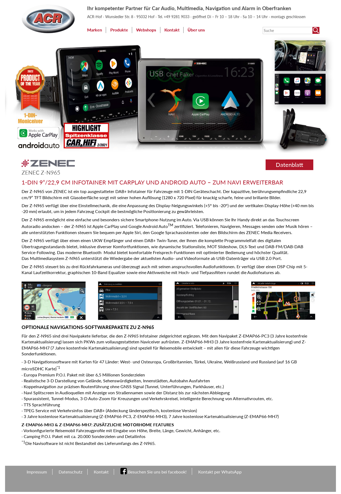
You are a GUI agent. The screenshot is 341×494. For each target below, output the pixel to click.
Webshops (146, 29)
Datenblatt (289, 164)
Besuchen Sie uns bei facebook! (157, 471)
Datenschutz (70, 471)
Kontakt (172, 29)
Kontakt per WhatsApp (220, 471)
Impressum (37, 471)
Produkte (119, 29)
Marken (94, 29)
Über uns (196, 29)
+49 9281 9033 (177, 16)
